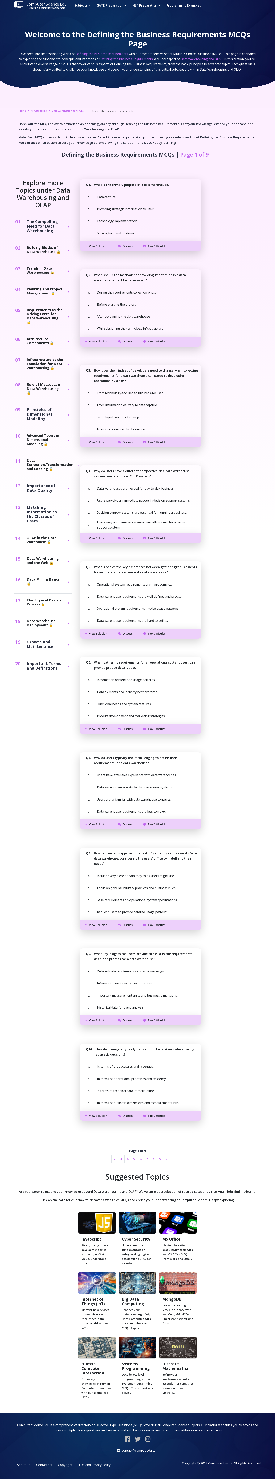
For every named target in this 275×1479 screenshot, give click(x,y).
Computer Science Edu (40, 5)
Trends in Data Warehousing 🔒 (40, 270)
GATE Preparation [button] (110, 5)
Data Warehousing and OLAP (68, 110)
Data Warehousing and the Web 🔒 (43, 560)
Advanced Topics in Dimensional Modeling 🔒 (43, 440)
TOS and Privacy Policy (94, 1465)
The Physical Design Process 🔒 (44, 602)
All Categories (39, 110)
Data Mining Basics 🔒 (43, 581)
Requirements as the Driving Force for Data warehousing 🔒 (44, 316)
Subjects (81, 5)
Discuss (125, 246)
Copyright (65, 1465)
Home (22, 110)
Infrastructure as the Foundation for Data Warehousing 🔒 (45, 364)
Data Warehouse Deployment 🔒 (41, 623)
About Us (23, 1465)
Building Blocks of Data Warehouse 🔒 (44, 250)
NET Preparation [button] (145, 5)
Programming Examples (183, 5)
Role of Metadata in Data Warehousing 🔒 (44, 388)
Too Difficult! (154, 246)
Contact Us (44, 1465)
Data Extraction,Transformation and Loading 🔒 (50, 465)
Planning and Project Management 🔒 (44, 291)
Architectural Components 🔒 (40, 341)
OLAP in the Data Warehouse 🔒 (42, 540)
